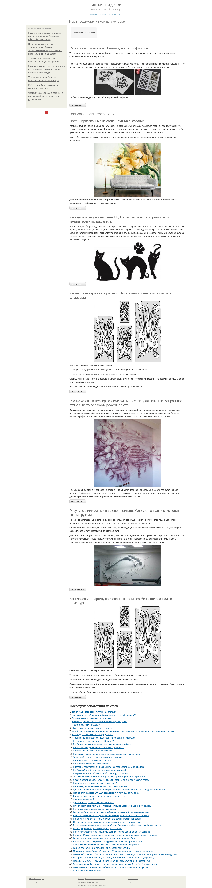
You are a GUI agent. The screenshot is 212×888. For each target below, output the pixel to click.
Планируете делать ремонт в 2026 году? (93, 741)
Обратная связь (133, 879)
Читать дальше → (77, 105)
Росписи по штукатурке (84, 33)
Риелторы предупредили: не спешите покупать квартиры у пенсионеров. (109, 767)
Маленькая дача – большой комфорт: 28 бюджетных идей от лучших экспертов (113, 851)
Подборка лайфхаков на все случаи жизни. (94, 809)
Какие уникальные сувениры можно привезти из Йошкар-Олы (104, 838)
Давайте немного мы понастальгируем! (91, 718)
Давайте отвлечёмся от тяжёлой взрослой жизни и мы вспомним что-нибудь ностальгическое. (120, 789)
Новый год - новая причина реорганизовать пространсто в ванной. (106, 754)
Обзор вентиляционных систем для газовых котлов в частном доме (107, 822)
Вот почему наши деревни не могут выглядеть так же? (100, 786)
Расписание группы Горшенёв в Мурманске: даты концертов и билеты (108, 841)
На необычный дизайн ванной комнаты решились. (98, 747)
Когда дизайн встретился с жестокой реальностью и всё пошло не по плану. (111, 812)
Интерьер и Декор (106, 5)
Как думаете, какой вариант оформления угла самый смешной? (104, 715)
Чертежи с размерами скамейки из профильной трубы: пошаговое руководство (45, 96)
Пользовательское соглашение (95, 879)
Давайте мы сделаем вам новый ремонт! (93, 802)
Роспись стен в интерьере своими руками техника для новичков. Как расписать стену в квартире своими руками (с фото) (127, 403)
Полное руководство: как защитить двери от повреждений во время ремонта (111, 832)
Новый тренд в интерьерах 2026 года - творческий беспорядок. (103, 738)
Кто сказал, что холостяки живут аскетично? (95, 783)
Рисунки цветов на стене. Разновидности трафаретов (108, 48)
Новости (105, 14)
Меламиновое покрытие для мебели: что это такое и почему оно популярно (111, 867)
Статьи (116, 14)
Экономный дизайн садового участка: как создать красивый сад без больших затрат (115, 864)
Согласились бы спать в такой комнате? (93, 751)
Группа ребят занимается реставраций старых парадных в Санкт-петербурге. (112, 806)
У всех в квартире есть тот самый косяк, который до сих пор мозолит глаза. (111, 780)
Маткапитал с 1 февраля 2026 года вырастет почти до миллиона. (106, 793)
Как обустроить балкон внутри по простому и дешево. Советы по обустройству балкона (45, 36)
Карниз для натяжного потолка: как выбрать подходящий (101, 848)
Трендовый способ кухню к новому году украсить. (98, 757)
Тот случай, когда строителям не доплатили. (94, 712)
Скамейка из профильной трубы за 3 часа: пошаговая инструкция (106, 845)
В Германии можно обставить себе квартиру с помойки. (101, 773)
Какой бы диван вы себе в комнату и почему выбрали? (99, 721)
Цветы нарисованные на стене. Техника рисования (106, 121)
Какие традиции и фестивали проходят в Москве (97, 828)
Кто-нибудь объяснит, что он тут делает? (92, 734)
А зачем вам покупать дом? (86, 725)
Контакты (81, 879)
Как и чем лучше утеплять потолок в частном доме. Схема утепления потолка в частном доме (46, 69)
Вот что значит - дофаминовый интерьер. (94, 760)
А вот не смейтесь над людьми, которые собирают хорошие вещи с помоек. (111, 815)
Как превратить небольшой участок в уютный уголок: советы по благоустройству (113, 858)
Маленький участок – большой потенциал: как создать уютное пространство (111, 861)
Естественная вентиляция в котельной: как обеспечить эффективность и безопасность (117, 825)
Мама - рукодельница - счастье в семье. (92, 728)
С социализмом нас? (83, 799)
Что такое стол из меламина (87, 871)
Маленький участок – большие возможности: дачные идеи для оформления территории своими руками (125, 854)
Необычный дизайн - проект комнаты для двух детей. (100, 770)
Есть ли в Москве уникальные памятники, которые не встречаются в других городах (115, 835)
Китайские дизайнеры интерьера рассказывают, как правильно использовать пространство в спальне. (123, 731)
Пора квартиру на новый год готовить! (92, 764)
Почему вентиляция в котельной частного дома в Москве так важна (107, 819)
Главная (92, 14)
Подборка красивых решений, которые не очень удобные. (102, 744)
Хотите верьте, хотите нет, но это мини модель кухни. (100, 796)
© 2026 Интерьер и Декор (37, 879)
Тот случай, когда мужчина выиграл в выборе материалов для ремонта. (109, 777)
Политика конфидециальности (88, 882)
